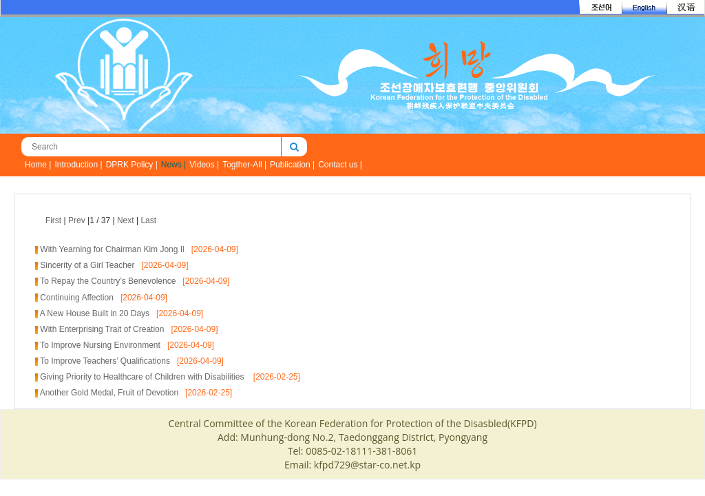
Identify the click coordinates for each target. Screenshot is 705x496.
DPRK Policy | (132, 164)
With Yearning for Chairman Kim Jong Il (112, 249)
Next (125, 220)
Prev (76, 220)
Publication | (292, 164)
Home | (38, 164)
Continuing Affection (77, 297)
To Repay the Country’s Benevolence (108, 281)
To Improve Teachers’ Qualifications (105, 361)
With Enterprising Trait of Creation (102, 329)
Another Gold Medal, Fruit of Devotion (109, 392)
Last (148, 220)
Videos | (204, 164)
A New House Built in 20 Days (94, 313)
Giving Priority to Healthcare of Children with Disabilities (143, 377)
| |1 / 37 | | (100, 220)
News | (173, 164)
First (53, 220)
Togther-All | (244, 164)
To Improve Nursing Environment (100, 345)
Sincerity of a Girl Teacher (87, 265)
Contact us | (340, 164)
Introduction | (78, 164)
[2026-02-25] (273, 377)
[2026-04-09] (211, 249)
